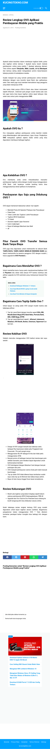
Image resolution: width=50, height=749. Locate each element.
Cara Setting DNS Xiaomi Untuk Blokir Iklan (25, 664)
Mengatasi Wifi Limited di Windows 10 (23, 669)
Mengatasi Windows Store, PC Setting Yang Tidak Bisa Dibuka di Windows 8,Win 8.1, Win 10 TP (25, 675)
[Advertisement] (25, 44)
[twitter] (16, 557)
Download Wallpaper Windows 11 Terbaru (22, 286)
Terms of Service (34, 742)
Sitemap (43, 742)
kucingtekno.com (15, 2)
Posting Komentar (20, 27)
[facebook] (7, 557)
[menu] (5, 8)
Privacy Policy (15, 742)
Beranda (6, 742)
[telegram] (42, 557)
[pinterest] (25, 557)
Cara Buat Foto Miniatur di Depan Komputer (23, 294)
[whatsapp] (33, 557)
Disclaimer (24, 742)
